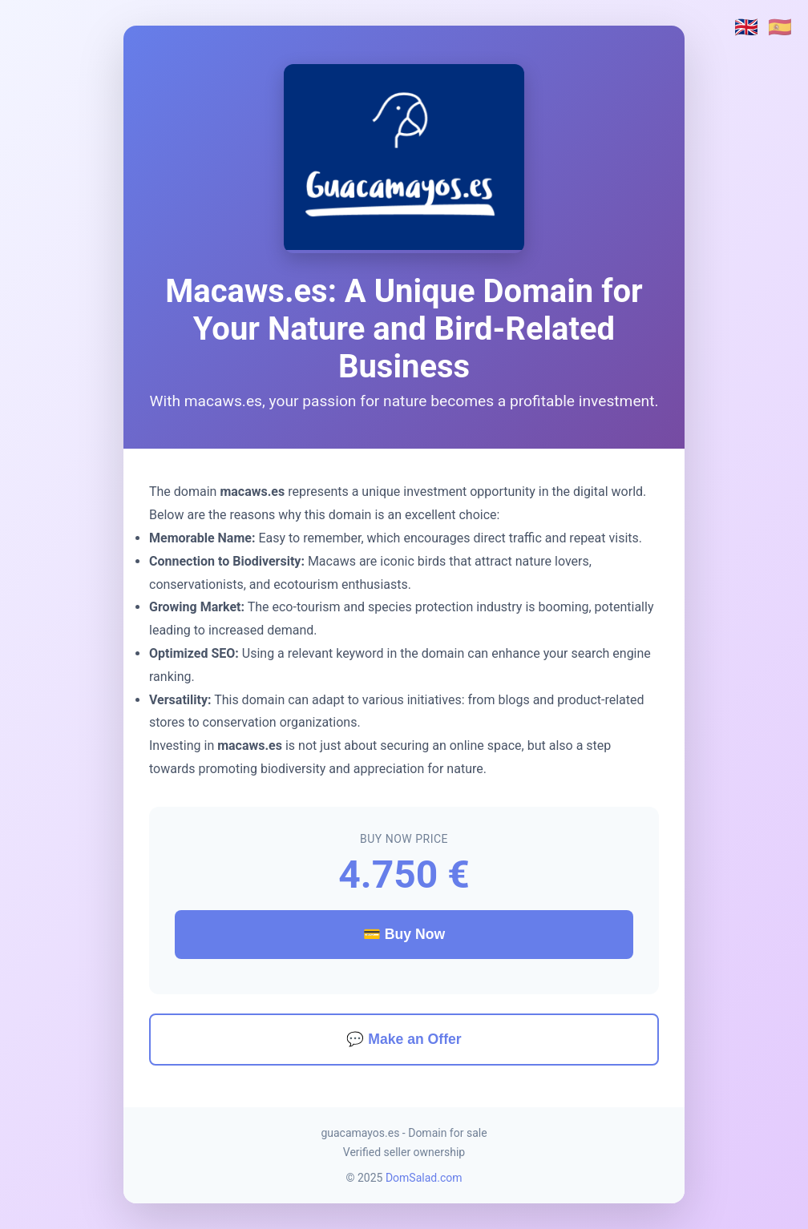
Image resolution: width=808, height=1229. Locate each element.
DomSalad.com (424, 1177)
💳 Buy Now (404, 934)
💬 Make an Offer (403, 1039)
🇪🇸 (780, 27)
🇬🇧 (746, 27)
